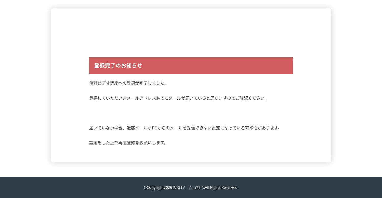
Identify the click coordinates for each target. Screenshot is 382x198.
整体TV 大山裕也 (188, 187)
